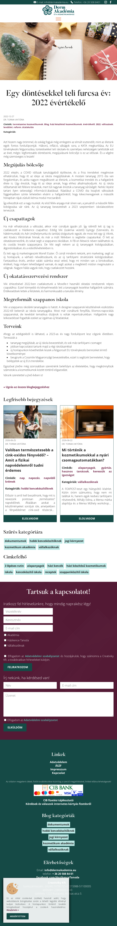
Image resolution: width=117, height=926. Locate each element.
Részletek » (13, 910)
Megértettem (17, 916)
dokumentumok (15, 541)
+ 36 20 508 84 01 (62, 874)
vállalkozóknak (88, 482)
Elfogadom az (32, 720)
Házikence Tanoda (18, 640)
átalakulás (28, 127)
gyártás (106, 468)
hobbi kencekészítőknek (37, 488)
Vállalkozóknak (15, 645)
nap (22, 478)
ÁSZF (58, 765)
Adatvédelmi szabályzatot (42, 656)
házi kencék (55, 566)
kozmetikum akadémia (20, 547)
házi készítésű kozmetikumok (66, 124)
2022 (98, 124)
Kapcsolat (58, 773)
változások (107, 124)
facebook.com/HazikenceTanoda (57, 877)
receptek (50, 572)
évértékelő (89, 124)
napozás (34, 478)
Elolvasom (30, 518)
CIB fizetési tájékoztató (58, 800)
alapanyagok (86, 468)
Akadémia (13, 635)
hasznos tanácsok (75, 471)
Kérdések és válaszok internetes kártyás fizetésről (58, 804)
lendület (8, 127)
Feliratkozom (18, 667)
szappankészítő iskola (74, 572)
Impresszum (58, 769)
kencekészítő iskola (29, 572)
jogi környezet (74, 541)
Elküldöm (15, 727)
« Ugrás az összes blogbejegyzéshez (26, 387)
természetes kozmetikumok (28, 124)
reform (17, 127)
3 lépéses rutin (14, 566)
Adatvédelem (58, 762)
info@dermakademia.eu (56, 2)
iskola (9, 572)
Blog (46, 124)
